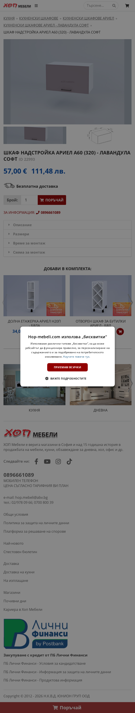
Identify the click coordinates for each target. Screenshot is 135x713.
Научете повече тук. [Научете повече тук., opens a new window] (76, 356)
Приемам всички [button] (67, 367)
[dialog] (67, 357)
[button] (67, 378)
